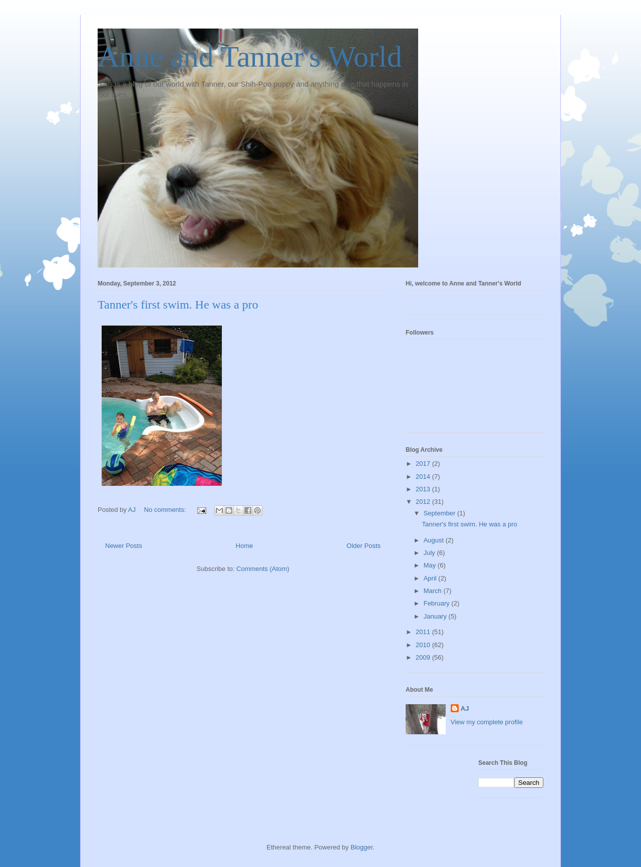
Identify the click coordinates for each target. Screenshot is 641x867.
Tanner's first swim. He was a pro (178, 304)
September (440, 513)
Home (244, 545)
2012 (424, 501)
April (431, 578)
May (431, 565)
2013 (424, 489)
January (436, 616)
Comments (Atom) (262, 568)
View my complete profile (487, 722)
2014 (424, 476)
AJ (465, 708)
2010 (424, 645)
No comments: (166, 509)
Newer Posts (123, 545)
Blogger (362, 847)
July (430, 552)
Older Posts (364, 545)
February (438, 603)
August (435, 540)
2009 (424, 657)
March (434, 591)
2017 (424, 463)
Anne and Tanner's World (250, 56)
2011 (424, 632)
